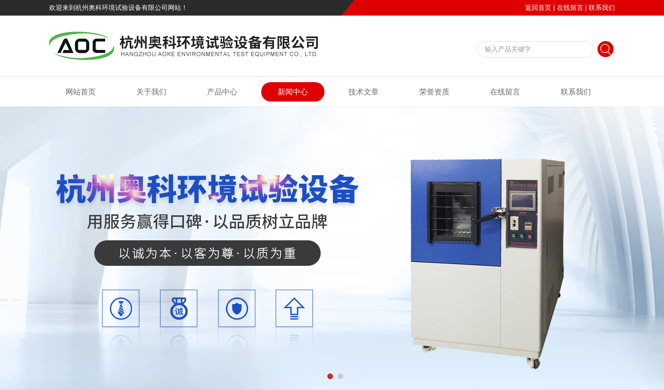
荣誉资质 (434, 92)
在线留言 (570, 7)
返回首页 (538, 7)
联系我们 (602, 7)
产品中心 (222, 92)
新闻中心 (293, 92)
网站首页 (81, 92)
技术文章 (364, 92)
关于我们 (151, 92)
